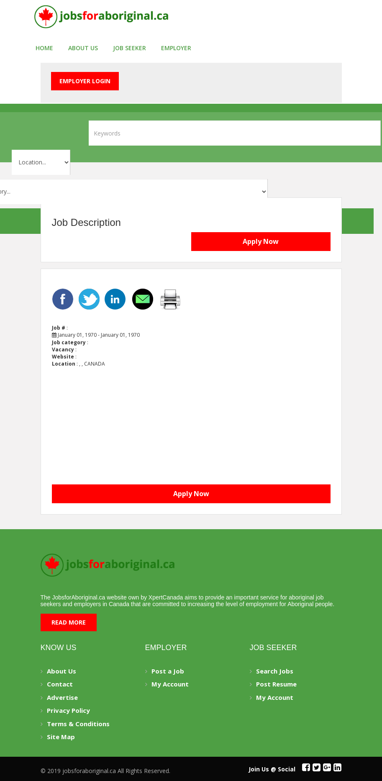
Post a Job (167, 671)
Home (44, 48)
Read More (68, 622)
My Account (170, 684)
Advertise (62, 697)
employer (176, 48)
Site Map (61, 736)
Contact (60, 684)
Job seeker (129, 48)
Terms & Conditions (78, 724)
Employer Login (84, 81)
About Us (83, 48)
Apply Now (261, 241)
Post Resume (276, 684)
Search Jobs (274, 671)
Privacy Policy (68, 710)
